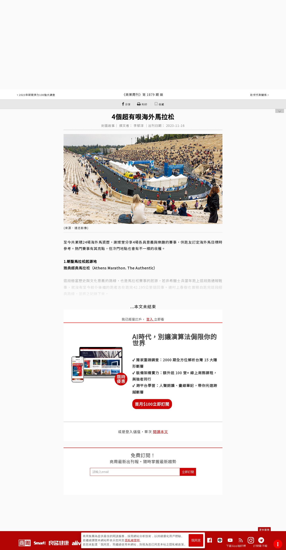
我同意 (196, 540)
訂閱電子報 (260, 546)
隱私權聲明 (132, 540)
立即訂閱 (188, 472)
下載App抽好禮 (236, 546)
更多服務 (264, 529)
